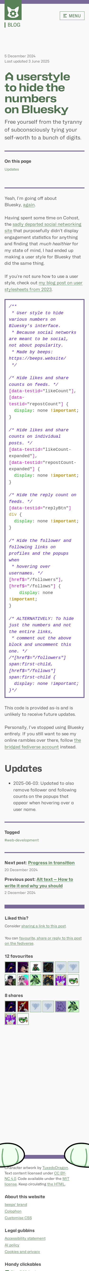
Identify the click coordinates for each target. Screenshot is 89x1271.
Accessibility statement (25, 1238)
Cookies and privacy (22, 1251)
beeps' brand (16, 1204)
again (29, 204)
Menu (72, 15)
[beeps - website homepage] (13, 10)
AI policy (12, 1245)
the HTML (56, 1184)
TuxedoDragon (55, 1168)
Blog (14, 25)
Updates (12, 169)
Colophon (13, 1211)
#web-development (22, 840)
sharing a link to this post (43, 926)
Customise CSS (18, 1218)
